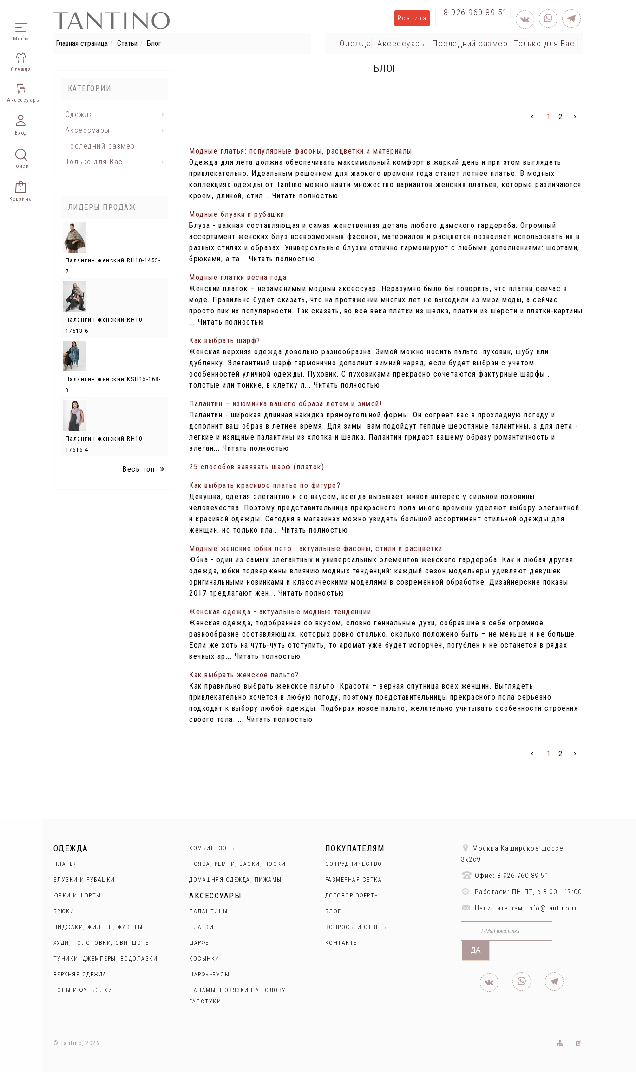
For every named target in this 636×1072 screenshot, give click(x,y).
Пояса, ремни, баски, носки (237, 864)
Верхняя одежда (80, 974)
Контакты (342, 943)
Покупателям (355, 848)
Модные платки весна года (238, 277)
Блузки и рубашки (84, 880)
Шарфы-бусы (209, 974)
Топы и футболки (83, 990)
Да (476, 950)
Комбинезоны (212, 848)
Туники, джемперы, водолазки (105, 958)
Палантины (208, 911)
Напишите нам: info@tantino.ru (519, 907)
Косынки (204, 958)
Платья (65, 864)
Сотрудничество (353, 864)
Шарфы (199, 943)
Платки (201, 927)
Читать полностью (305, 195)
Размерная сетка (353, 880)
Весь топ (145, 469)
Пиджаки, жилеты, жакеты (98, 927)
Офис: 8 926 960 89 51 (505, 875)
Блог (333, 911)
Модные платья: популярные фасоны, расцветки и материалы (301, 151)
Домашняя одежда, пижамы (235, 880)
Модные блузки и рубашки (237, 214)
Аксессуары (401, 43)
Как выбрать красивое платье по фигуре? (265, 485)
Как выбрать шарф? (225, 340)
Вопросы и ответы (356, 927)
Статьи (127, 43)
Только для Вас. (545, 43)
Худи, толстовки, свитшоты (102, 943)
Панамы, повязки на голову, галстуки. (238, 996)
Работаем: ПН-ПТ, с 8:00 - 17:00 (521, 891)
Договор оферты (352, 895)
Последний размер (470, 43)
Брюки (64, 911)
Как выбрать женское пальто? (244, 674)
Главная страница (82, 43)
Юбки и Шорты (77, 895)
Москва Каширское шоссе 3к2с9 (512, 854)
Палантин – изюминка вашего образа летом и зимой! (285, 403)
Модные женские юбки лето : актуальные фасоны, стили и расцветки (316, 548)
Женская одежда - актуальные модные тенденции (280, 611)
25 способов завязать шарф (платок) (256, 466)
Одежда (355, 43)
